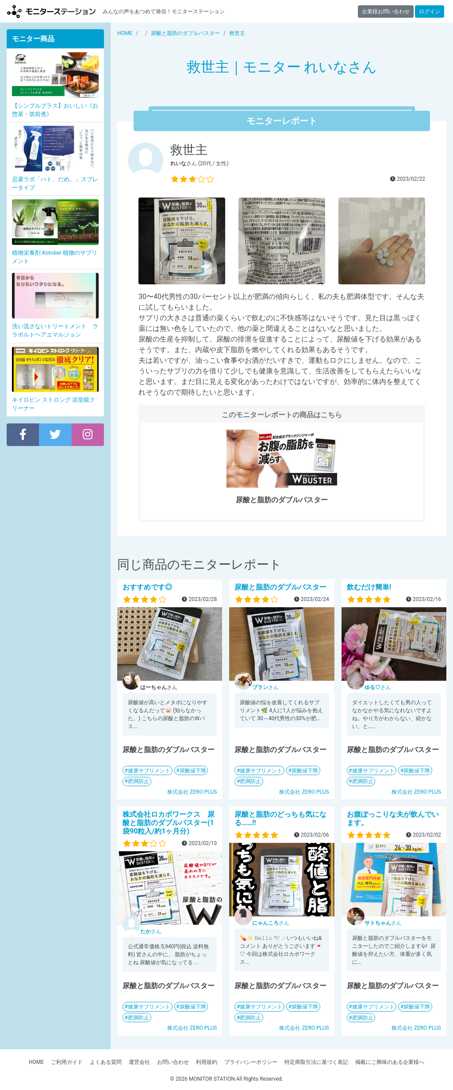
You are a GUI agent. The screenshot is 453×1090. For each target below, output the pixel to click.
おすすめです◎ (147, 587)
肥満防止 (138, 781)
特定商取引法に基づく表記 (316, 1062)
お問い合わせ (173, 1062)
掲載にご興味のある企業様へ (389, 1062)
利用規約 (206, 1062)
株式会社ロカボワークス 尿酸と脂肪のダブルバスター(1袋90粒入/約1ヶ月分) (169, 822)
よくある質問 (106, 1062)
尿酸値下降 (193, 771)
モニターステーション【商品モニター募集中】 (51, 11)
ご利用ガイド (67, 1062)
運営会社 (139, 1062)
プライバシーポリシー (250, 1062)
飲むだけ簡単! (369, 587)
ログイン (429, 11)
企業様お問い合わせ (386, 11)
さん (265, 687)
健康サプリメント (149, 771)
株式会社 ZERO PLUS (192, 792)
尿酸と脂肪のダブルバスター (280, 587)
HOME (36, 1062)
